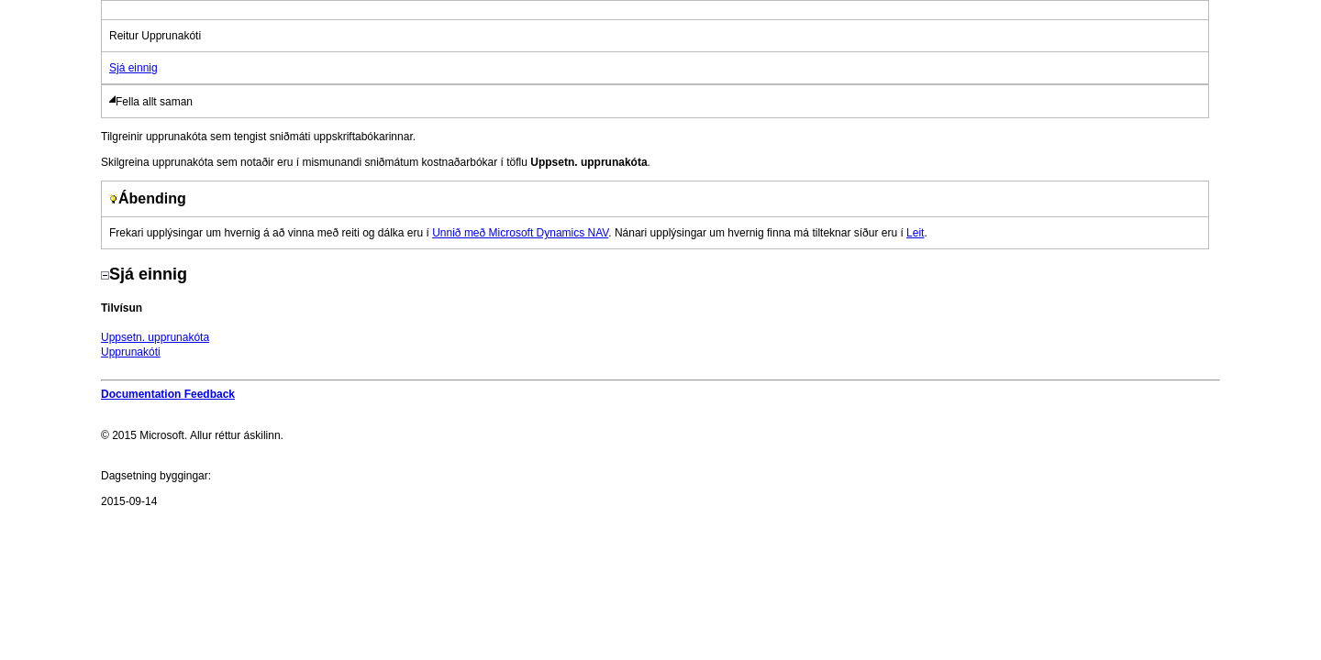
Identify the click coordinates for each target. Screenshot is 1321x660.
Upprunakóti (131, 352)
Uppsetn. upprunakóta (155, 337)
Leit (915, 232)
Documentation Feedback (168, 394)
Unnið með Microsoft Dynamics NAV (520, 232)
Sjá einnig (133, 67)
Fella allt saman (154, 101)
